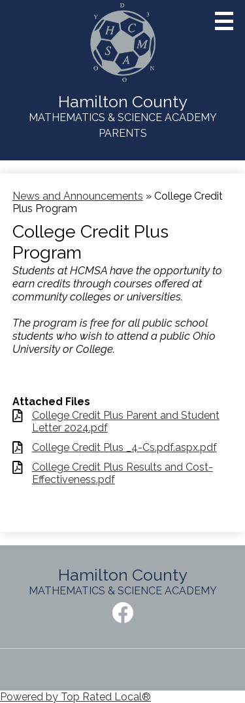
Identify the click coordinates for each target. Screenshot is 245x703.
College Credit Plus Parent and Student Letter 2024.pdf (126, 421)
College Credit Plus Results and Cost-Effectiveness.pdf (122, 473)
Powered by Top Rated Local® (75, 697)
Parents (123, 133)
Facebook (123, 615)
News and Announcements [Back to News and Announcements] (77, 196)
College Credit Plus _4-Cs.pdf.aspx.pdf (124, 447)
